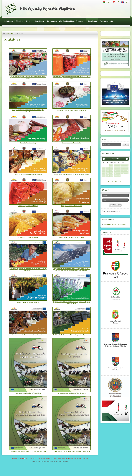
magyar (108, 2)
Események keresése (115, 182)
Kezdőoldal (10, 33)
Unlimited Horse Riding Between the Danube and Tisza (28, 451)
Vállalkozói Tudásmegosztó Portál (115, 224)
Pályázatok (8, 21)
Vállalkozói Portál (106, 21)
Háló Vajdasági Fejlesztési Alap (40, 8)
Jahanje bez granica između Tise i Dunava (71, 393)
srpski (117, 2)
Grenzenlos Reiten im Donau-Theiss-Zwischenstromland (71, 451)
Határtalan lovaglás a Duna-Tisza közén (28, 393)
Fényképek (39, 21)
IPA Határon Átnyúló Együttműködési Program (66, 21)
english (126, 2)
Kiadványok (92, 21)
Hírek (30, 21)
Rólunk (20, 21)
